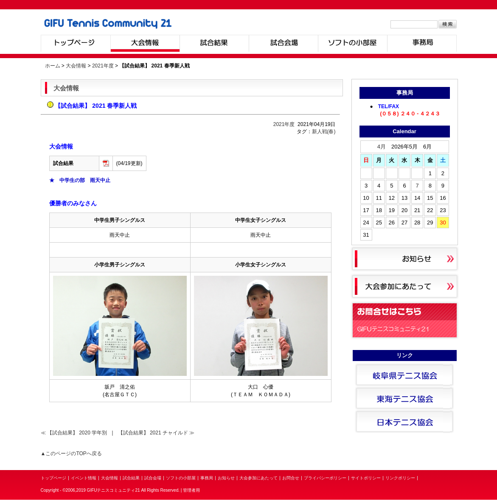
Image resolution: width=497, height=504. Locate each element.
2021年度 (103, 66)
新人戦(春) (324, 131)
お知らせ (226, 478)
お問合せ (290, 478)
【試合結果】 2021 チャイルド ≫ (156, 433)
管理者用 (191, 490)
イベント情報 (83, 478)
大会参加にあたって (258, 478)
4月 (381, 146)
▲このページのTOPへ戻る (71, 453)
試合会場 (283, 43)
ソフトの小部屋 (352, 43)
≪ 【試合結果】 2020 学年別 (74, 433)
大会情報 (145, 43)
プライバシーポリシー (325, 478)
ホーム (52, 66)
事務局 (422, 43)
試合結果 (214, 43)
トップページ (75, 43)
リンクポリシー (400, 478)
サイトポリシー (366, 478)
